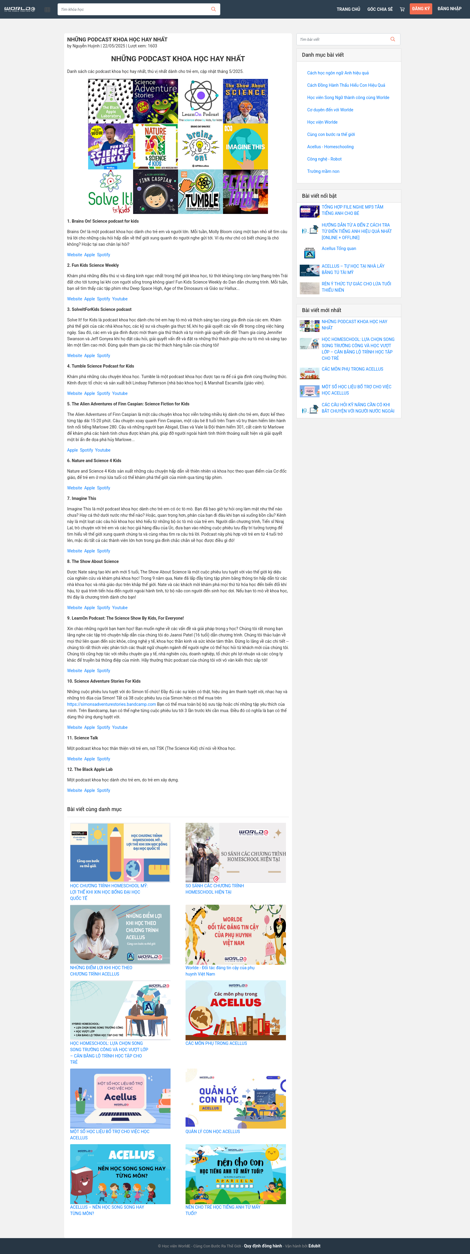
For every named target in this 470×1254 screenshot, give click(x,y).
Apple (89, 254)
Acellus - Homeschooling (330, 146)
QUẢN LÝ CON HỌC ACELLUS (213, 1131)
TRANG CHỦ (348, 9)
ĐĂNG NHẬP (450, 8)
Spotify (103, 254)
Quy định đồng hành (263, 1245)
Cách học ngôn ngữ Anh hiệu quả (338, 73)
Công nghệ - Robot (324, 159)
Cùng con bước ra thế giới (331, 134)
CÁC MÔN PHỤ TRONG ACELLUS (216, 1043)
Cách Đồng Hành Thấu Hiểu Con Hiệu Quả (346, 85)
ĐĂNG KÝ (421, 8)
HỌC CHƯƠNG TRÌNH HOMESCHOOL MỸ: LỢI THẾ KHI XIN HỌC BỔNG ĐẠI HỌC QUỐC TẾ (109, 892)
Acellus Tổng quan (339, 248)
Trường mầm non (323, 171)
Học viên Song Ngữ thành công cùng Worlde (348, 97)
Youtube (119, 298)
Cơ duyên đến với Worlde (330, 109)
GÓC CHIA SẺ (380, 9)
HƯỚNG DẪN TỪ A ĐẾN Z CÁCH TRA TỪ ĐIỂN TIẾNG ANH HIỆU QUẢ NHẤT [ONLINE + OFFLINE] (357, 231)
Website (74, 254)
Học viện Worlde (322, 122)
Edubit (314, 1245)
